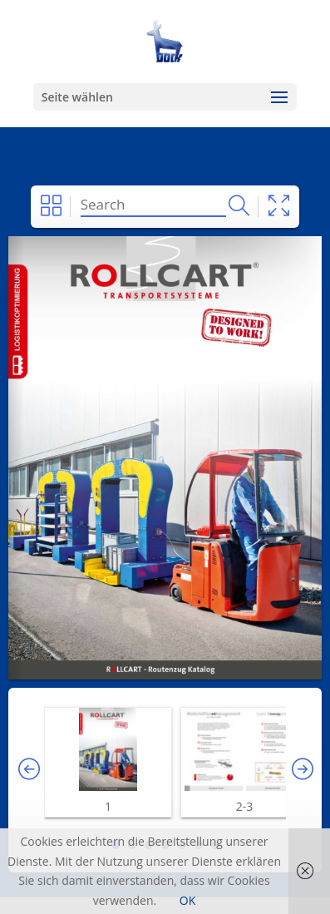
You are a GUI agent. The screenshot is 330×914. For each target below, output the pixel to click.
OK (187, 900)
